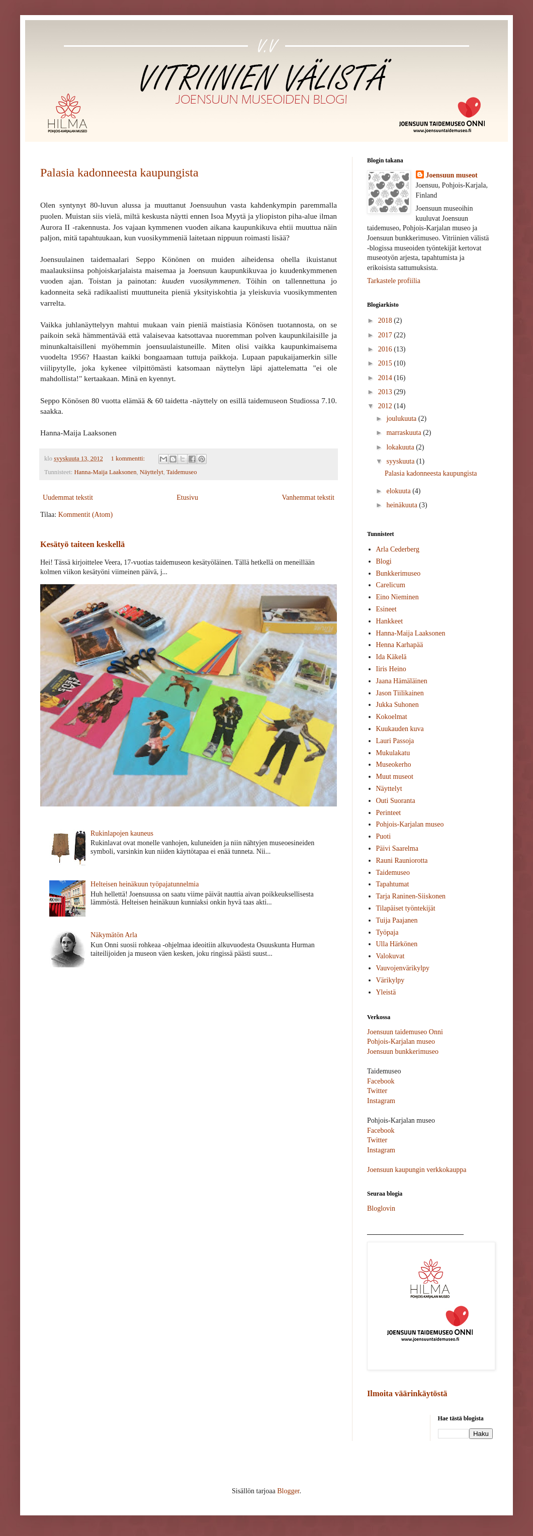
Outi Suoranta (395, 800)
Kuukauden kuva (400, 729)
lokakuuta (401, 447)
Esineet (386, 609)
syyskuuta (401, 461)
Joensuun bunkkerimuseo (402, 1051)
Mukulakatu (393, 753)
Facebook (380, 1081)
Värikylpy (390, 980)
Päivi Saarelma (397, 848)
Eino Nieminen (397, 597)
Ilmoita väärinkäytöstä (407, 1393)
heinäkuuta (402, 505)
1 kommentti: (129, 458)
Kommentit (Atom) (85, 514)
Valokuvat (390, 956)
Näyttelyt (151, 472)
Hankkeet (389, 621)
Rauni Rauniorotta (402, 860)
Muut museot (394, 776)
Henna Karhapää (399, 645)
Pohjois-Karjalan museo (410, 824)
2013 (386, 392)
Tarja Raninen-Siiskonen (411, 896)
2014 (386, 378)
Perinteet (388, 813)
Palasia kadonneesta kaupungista (119, 172)
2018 (386, 320)
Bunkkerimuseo (398, 573)
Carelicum (390, 585)
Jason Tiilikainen (400, 693)
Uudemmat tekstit (68, 497)
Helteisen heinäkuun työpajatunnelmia (145, 884)
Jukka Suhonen (397, 704)
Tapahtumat (392, 884)
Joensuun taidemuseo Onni (405, 1032)
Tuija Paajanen (397, 920)
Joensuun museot (452, 175)
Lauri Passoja (395, 741)
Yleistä (386, 992)
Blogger (288, 1491)
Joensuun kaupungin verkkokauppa (417, 1169)
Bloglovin (381, 1208)
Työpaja (387, 932)
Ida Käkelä (391, 657)
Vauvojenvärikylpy (403, 968)
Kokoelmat (391, 716)
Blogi (384, 561)
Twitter (377, 1091)
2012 (386, 406)
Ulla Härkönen (397, 944)
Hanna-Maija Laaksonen (105, 472)
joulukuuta (402, 418)
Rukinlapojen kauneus (122, 833)
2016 (386, 349)
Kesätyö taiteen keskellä (82, 544)
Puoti (383, 836)
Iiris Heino (391, 669)
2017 (386, 335)
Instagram (381, 1101)
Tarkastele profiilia (393, 281)
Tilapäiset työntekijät (405, 908)
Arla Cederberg (397, 549)
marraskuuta (404, 432)
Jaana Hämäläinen (401, 681)
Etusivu (187, 497)
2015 (386, 363)
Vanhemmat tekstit (308, 497)
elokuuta (399, 491)
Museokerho (393, 764)
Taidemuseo (181, 472)
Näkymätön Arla (114, 935)
